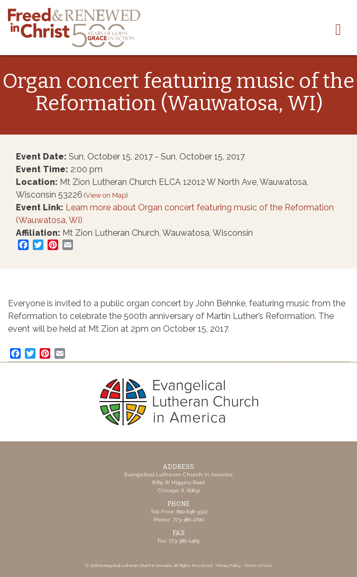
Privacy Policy (229, 565)
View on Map (106, 195)
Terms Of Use (258, 565)
